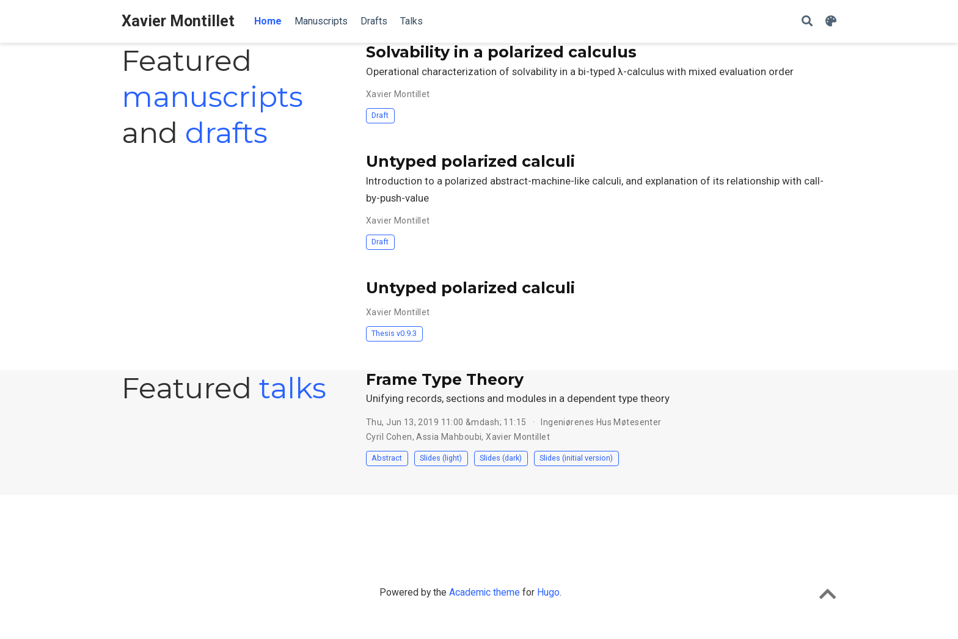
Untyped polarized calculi (470, 161)
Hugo (548, 592)
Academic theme (484, 592)
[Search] (807, 22)
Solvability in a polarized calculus (501, 52)
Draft (380, 115)
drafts (226, 132)
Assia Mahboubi (448, 437)
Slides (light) (441, 457)
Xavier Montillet (178, 21)
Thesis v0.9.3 (394, 333)
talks (292, 388)
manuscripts (212, 96)
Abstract (386, 457)
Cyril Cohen (389, 437)
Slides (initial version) (576, 457)
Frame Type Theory (445, 379)
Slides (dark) (501, 457)
